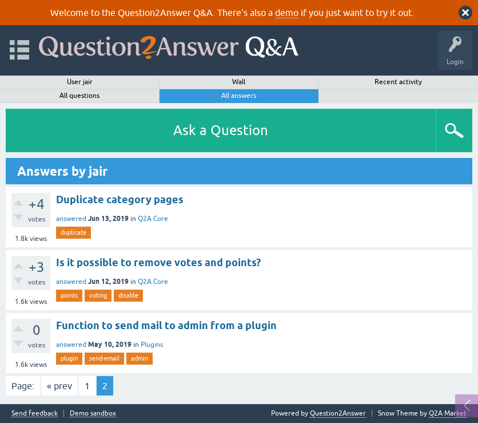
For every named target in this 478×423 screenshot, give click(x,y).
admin (139, 358)
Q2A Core (153, 219)
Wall (238, 82)
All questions (79, 96)
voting (98, 295)
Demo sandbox (93, 413)
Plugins (152, 345)
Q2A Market (448, 413)
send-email (104, 358)
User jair (80, 82)
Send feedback (34, 413)
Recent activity (398, 82)
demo (286, 12)
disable (128, 295)
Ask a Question (220, 130)
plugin (69, 358)
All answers (238, 96)
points (69, 295)
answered (71, 219)
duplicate (73, 232)
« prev (59, 386)
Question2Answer (338, 413)
